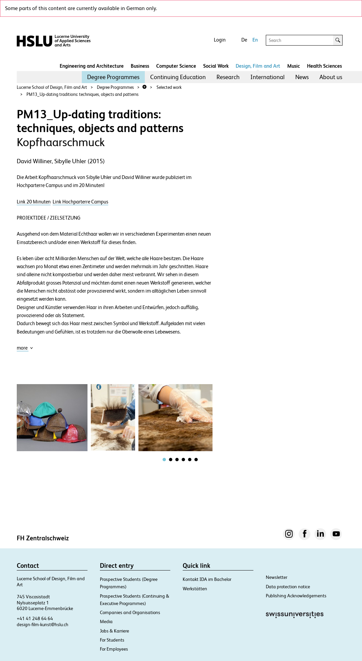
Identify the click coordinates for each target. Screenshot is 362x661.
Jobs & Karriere (114, 631)
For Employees (114, 649)
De (244, 40)
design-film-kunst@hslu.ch (42, 624)
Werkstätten (195, 588)
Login (220, 40)
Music (293, 66)
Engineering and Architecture (92, 66)
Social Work (216, 66)
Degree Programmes (113, 76)
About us (330, 76)
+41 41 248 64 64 (35, 618)
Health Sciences (324, 66)
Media (106, 621)
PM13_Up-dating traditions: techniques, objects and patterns (82, 94)
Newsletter (276, 577)
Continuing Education (178, 76)
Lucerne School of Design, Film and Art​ (52, 87)
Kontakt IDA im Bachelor (207, 579)
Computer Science (176, 66)
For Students (112, 640)
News (302, 76)
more (25, 348)
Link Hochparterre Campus (80, 201)
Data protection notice (288, 586)
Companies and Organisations (130, 612)
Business (140, 66)
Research (228, 76)
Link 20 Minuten (34, 201)
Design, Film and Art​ (258, 66)
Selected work (169, 87)
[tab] (164, 459)
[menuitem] (113, 77)
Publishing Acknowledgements (296, 595)
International (267, 76)
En (255, 40)
